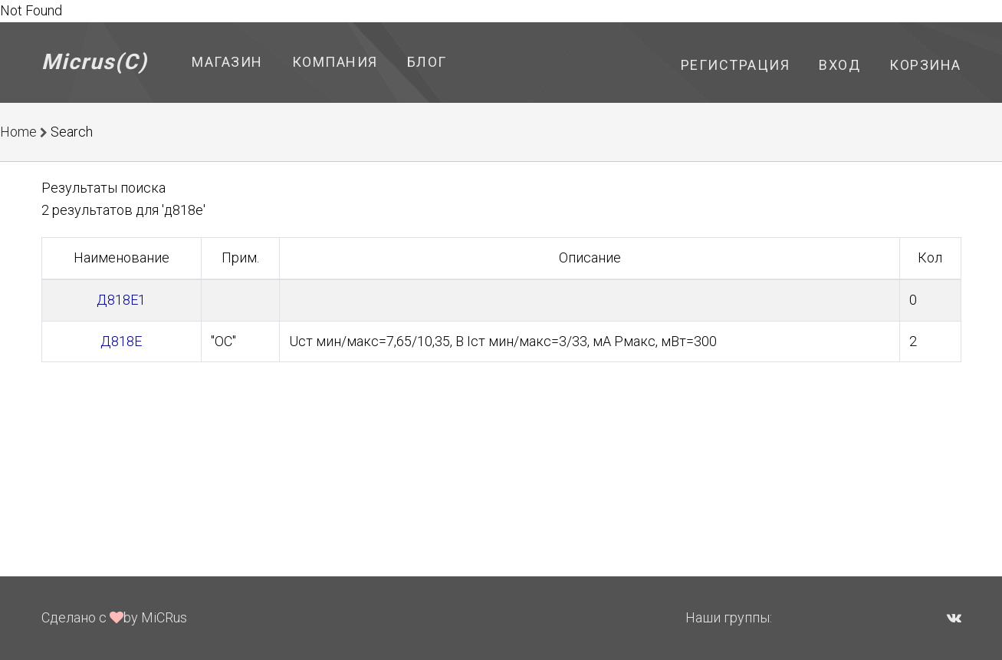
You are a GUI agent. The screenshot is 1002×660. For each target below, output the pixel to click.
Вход (839, 65)
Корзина (925, 65)
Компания (335, 62)
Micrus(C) (94, 61)
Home (18, 132)
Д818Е (121, 341)
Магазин (227, 62)
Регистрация (735, 65)
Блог (427, 62)
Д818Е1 (121, 300)
